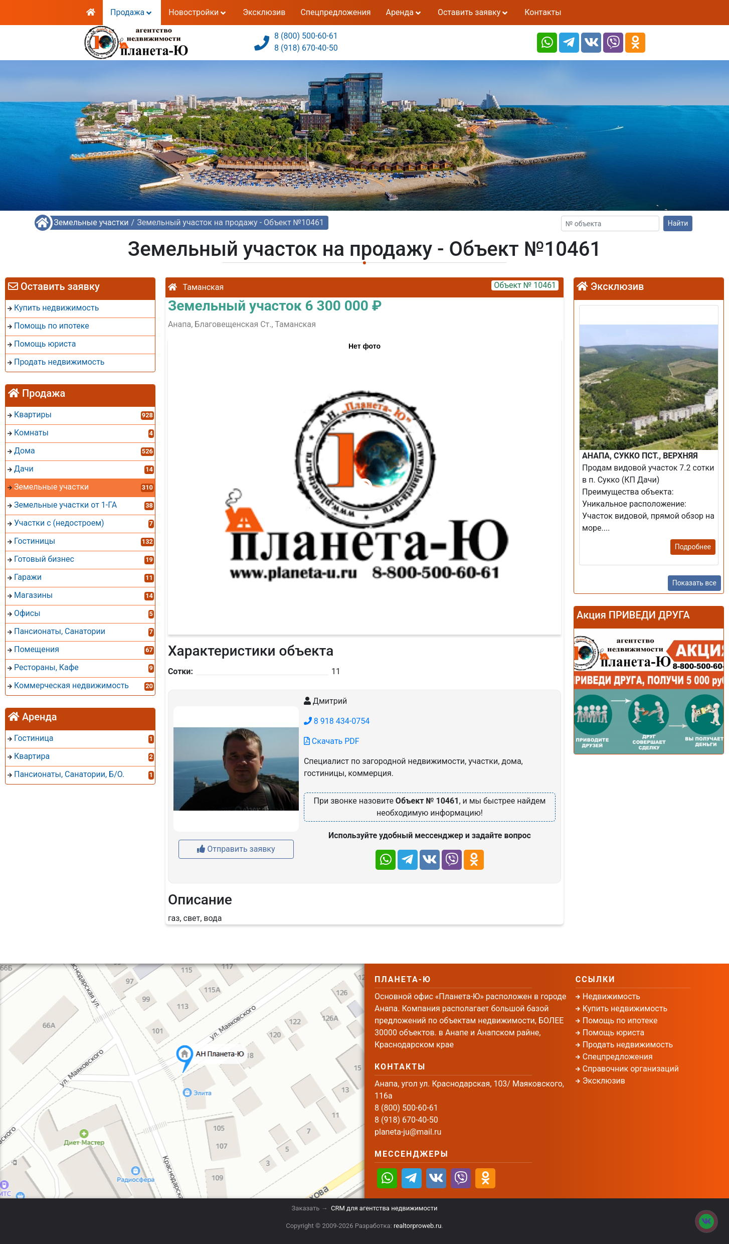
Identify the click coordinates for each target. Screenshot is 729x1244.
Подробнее (693, 547)
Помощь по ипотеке (620, 1020)
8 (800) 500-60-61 (306, 36)
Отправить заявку (236, 849)
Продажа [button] (131, 12)
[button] (364, 482)
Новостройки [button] (198, 12)
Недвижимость (611, 996)
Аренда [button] (404, 12)
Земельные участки (91, 222)
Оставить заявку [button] (473, 12)
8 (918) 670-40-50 (306, 48)
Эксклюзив (264, 12)
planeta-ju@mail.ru (408, 1132)
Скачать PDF (331, 741)
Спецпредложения (335, 12)
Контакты (542, 12)
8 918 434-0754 (337, 721)
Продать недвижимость (628, 1044)
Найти (678, 223)
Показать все (694, 583)
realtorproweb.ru (417, 1225)
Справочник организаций (631, 1068)
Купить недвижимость (625, 1008)
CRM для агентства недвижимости (384, 1208)
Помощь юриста (613, 1032)
